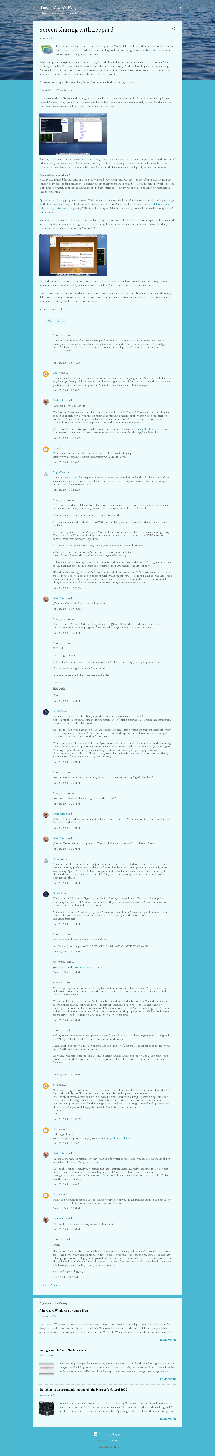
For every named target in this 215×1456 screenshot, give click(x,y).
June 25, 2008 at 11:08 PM (67, 1119)
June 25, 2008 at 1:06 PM (66, 701)
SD (54, 448)
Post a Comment (52, 1285)
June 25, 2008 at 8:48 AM (66, 362)
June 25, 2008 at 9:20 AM (66, 438)
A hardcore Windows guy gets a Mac (63, 1310)
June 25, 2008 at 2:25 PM (66, 783)
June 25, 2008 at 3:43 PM (66, 883)
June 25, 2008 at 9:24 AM (66, 462)
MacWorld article (148, 429)
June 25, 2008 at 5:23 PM (66, 1074)
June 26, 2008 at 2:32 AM (66, 1143)
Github (106, 1175)
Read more (168, 1340)
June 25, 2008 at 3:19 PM (66, 828)
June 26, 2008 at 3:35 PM (66, 1208)
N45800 (57, 711)
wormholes (80, 967)
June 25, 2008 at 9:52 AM (66, 489)
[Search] (180, 9)
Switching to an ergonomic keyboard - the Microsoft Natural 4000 (83, 1389)
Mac (50, 321)
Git (154, 50)
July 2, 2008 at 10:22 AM (66, 1277)
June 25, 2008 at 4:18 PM (66, 951)
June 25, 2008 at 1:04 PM (66, 633)
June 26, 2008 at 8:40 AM (66, 1184)
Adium (166, 62)
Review (61, 321)
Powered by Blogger (107, 1434)
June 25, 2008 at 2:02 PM (66, 762)
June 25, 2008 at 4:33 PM (66, 1020)
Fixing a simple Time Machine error (63, 1350)
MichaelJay (114, 1440)
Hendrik (57, 1129)
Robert (56, 372)
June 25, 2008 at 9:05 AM (66, 390)
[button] (173, 29)
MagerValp (59, 472)
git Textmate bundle (121, 1138)
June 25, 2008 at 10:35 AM (67, 608)
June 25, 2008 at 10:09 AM (67, 588)
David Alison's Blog (58, 8)
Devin (56, 859)
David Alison (60, 400)
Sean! (55, 1084)
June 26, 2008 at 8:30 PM (66, 1229)
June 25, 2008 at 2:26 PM (66, 803)
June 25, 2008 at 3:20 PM (66, 848)
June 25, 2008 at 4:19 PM (66, 972)
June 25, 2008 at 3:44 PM (66, 924)
